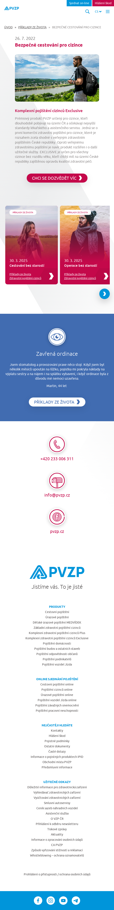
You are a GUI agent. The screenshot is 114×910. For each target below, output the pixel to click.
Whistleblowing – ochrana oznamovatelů (57, 855)
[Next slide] (104, 294)
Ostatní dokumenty (57, 746)
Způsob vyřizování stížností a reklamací (57, 850)
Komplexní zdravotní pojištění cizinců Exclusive (57, 638)
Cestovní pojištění (57, 612)
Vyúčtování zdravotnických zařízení (57, 797)
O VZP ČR (57, 818)
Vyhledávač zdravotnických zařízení (57, 792)
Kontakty (57, 730)
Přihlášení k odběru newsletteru (57, 824)
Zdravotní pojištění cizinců (25, 278)
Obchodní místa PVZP (57, 762)
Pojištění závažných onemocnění (57, 705)
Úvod (8, 27)
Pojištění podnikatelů (57, 659)
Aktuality (57, 834)
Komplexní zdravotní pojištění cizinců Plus (57, 633)
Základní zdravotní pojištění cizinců (57, 627)
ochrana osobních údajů (74, 874)
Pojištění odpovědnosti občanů (57, 654)
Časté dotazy (57, 751)
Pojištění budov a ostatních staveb (57, 648)
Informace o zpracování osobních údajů (57, 839)
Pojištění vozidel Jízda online (57, 700)
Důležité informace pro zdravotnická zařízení (57, 787)
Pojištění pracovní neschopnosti (57, 710)
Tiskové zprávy (57, 829)
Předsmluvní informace (57, 767)
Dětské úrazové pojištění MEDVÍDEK (57, 622)
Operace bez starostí (80, 265)
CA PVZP (57, 845)
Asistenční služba (57, 813)
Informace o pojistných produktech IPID (57, 756)
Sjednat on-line (79, 3)
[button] (98, 11)
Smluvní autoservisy (57, 803)
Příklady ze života (32, 27)
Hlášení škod (103, 3)
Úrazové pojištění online (57, 695)
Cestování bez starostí (26, 265)
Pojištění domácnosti (57, 643)
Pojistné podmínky (57, 741)
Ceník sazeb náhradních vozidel (57, 808)
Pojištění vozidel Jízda (57, 664)
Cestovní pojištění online (57, 684)
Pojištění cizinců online (57, 689)
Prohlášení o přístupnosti (41, 874)
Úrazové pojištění (57, 617)
